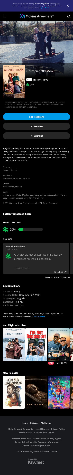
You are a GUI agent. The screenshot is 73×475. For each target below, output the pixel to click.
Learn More (39, 316)
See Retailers (36, 116)
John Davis (7, 178)
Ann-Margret (36, 194)
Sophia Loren (48, 194)
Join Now (45, 8)
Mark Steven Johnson (12, 186)
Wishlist (36, 135)
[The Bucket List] (59, 346)
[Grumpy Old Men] (14, 344)
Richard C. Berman (21, 178)
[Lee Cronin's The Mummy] (36, 392)
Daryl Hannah (9, 197)
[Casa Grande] (14, 392)
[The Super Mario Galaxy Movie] (59, 392)
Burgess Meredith (24, 197)
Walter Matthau (22, 194)
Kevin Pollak (60, 194)
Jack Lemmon (9, 194)
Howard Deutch (10, 170)
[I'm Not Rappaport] (36, 344)
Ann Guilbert (38, 197)
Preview (36, 126)
